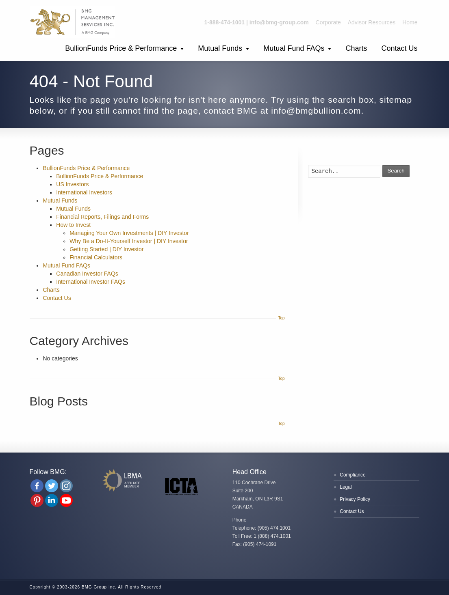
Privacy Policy (355, 499)
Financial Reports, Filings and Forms (102, 216)
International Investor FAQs (90, 281)
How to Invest (73, 225)
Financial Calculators (95, 257)
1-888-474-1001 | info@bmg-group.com (256, 22)
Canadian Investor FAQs (87, 273)
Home (409, 22)
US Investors (72, 184)
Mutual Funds (220, 48)
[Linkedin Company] (51, 500)
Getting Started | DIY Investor (106, 249)
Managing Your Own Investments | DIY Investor (129, 233)
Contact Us (399, 48)
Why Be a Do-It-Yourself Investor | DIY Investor (128, 241)
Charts (356, 48)
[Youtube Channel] (66, 500)
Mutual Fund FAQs (293, 48)
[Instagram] (66, 485)
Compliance (352, 475)
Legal (345, 487)
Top (281, 318)
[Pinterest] (36, 500)
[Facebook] (36, 485)
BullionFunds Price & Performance (121, 48)
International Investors (84, 192)
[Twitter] (51, 485)
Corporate (328, 22)
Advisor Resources (372, 22)
